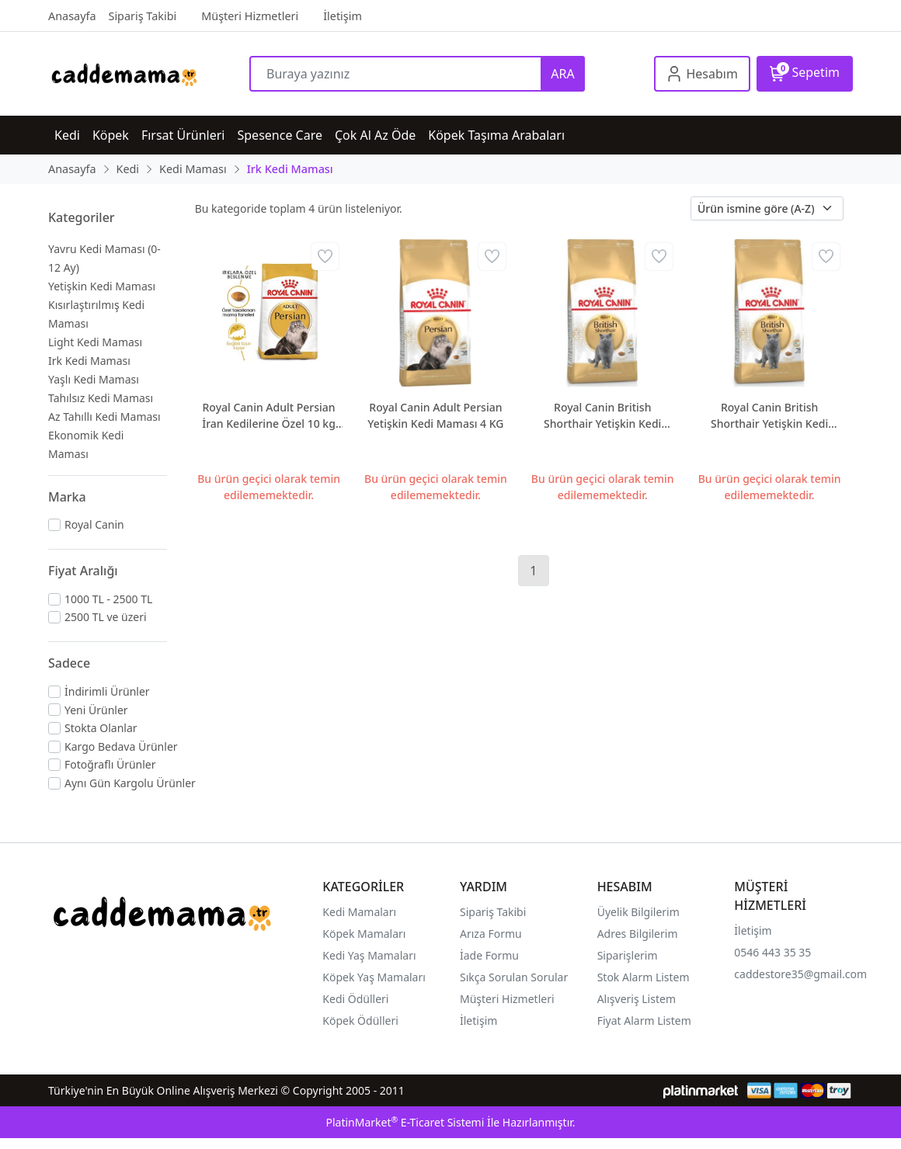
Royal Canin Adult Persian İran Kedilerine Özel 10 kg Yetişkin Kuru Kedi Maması (268, 416)
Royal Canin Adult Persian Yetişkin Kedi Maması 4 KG (435, 415)
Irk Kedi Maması (89, 360)
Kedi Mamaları (359, 911)
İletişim (752, 930)
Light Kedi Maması (95, 342)
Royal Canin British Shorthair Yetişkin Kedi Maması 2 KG (769, 416)
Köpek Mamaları (363, 933)
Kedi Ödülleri (355, 998)
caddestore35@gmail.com (800, 974)
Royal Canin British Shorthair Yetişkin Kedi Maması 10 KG (602, 416)
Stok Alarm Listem (643, 977)
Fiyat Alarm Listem (644, 1020)
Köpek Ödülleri (360, 1020)
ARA (562, 73)
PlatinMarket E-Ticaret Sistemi (404, 1122)
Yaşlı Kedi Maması (93, 379)
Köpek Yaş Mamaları (374, 977)
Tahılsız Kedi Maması (100, 398)
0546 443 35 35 (772, 952)
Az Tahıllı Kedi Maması (104, 416)
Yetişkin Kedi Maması (101, 286)
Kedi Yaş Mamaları (369, 955)
